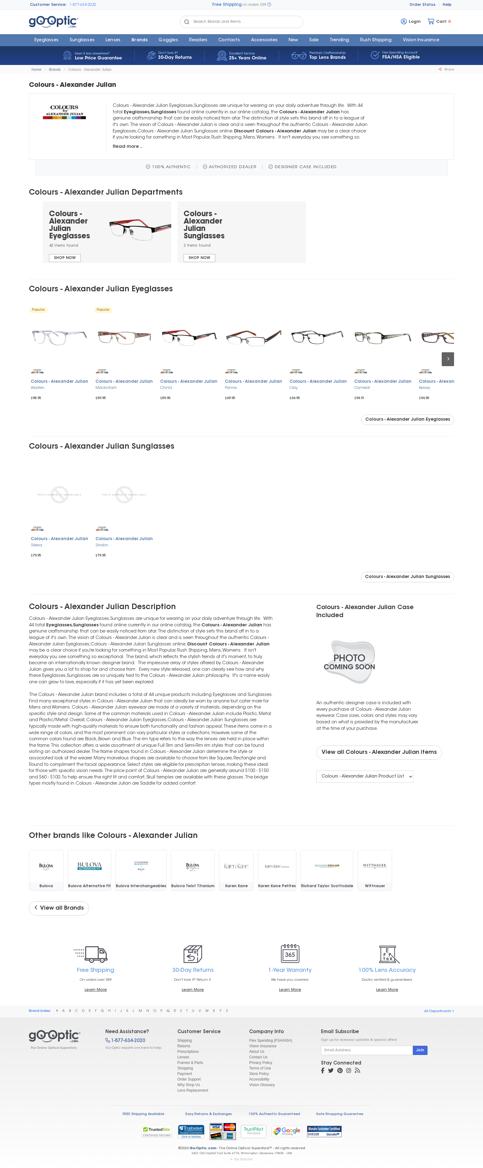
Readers (198, 40)
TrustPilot (253, 1131)
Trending (339, 40)
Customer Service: (48, 5)
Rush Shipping (376, 40)
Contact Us (258, 1057)
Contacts (229, 40)
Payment (184, 1074)
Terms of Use (260, 1068)
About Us (256, 1051)
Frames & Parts (190, 1063)
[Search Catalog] (186, 22)
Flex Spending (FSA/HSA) (270, 1040)
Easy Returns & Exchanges (208, 1114)
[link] (191, 1131)
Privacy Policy (260, 1063)
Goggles (168, 40)
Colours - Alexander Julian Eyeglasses (407, 420)
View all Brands (59, 908)
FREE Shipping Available (143, 1114)
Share (446, 69)
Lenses (113, 40)
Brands (140, 40)
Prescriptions (188, 1051)
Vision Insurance (263, 1046)
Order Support (189, 1079)
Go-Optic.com (202, 1148)
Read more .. (128, 146)
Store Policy (259, 1074)
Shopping (185, 1068)
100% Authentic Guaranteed (274, 1114)
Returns (183, 1046)
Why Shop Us (188, 1085)
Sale (314, 40)
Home (36, 69)
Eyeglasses (46, 40)
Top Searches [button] (241, 1159)
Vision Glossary (262, 1085)
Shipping (184, 1040)
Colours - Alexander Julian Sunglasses (407, 577)
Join (420, 1050)
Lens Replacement (192, 1090)
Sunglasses (82, 40)
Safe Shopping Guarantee (339, 1114)
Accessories (264, 40)
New (293, 40)
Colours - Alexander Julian (90, 69)
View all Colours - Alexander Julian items (379, 752)
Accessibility (259, 1079)
